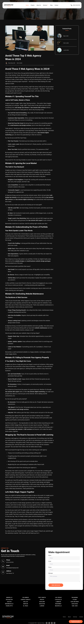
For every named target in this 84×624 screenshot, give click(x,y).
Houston (42, 603)
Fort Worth (42, 597)
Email (64, 563)
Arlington (9, 599)
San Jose (75, 605)
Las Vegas (58, 597)
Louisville (58, 599)
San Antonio (75, 601)
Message (64, 577)
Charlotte (9, 605)
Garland (42, 601)
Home (27, 5)
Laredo (42, 605)
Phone (64, 569)
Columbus (25, 597)
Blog (51, 5)
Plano (75, 599)
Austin (9, 601)
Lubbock (58, 601)
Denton (25, 603)
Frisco (42, 599)
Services (75, 616)
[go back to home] (8, 617)
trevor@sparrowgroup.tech (12, 567)
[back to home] (11, 5)
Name (64, 557)
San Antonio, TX (10, 573)
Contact (56, 5)
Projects (32, 5)
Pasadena (75, 597)
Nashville (58, 605)
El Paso (25, 605)
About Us (39, 5)
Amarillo (9, 597)
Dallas (25, 601)
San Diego (75, 603)
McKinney (58, 603)
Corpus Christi (26, 599)
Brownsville (9, 603)
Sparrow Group (41, 623)
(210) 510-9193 (75, 5)
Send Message (56, 585)
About (69, 616)
